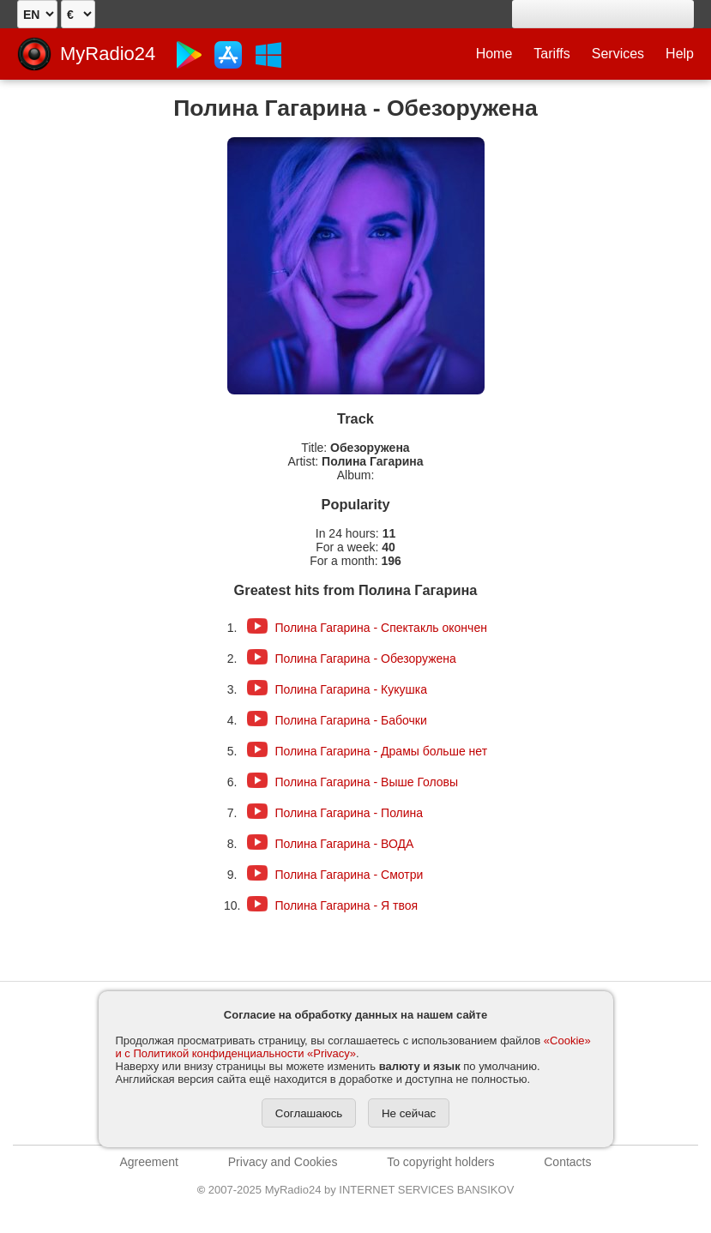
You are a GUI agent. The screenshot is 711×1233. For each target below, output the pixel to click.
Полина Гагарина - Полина (348, 813)
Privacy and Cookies (283, 1162)
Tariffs (551, 53)
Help (680, 53)
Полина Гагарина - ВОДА (343, 844)
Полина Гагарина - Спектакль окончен (380, 628)
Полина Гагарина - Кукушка (350, 689)
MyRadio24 (107, 53)
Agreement (149, 1162)
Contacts (567, 1162)
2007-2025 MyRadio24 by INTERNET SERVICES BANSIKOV (356, 1189)
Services (618, 53)
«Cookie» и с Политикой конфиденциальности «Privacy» (353, 1047)
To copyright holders (440, 1162)
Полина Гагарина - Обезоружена (364, 658)
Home (494, 53)
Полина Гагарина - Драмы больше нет (380, 751)
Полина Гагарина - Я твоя (346, 905)
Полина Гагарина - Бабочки (350, 720)
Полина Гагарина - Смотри (348, 874)
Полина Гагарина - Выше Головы (366, 782)
